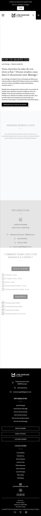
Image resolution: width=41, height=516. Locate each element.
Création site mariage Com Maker (31, 509)
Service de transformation (20, 418)
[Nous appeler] (20, 512)
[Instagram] (21, 495)
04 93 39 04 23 (22, 241)
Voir (20, 8)
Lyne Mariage (20, 405)
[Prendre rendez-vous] (38, 15)
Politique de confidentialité (20, 504)
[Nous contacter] (15, 512)
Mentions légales (20, 502)
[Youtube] (23, 495)
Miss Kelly (20, 475)
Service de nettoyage (20, 421)
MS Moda (20, 478)
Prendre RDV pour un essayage (14, 104)
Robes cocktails (20, 434)
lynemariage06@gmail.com (22, 249)
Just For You (20, 462)
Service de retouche (20, 412)
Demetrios (20, 456)
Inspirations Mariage (20, 408)
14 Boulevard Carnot (17, 237)
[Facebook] (18, 495)
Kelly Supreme (20, 465)
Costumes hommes (21, 439)
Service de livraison (20, 415)
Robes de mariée (20, 428)
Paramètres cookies (20, 506)
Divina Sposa (20, 459)
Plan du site (20, 500)
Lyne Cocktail (20, 468)
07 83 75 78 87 (22, 245)
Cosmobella (20, 453)
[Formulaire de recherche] (33, 15)
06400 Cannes (30, 237)
